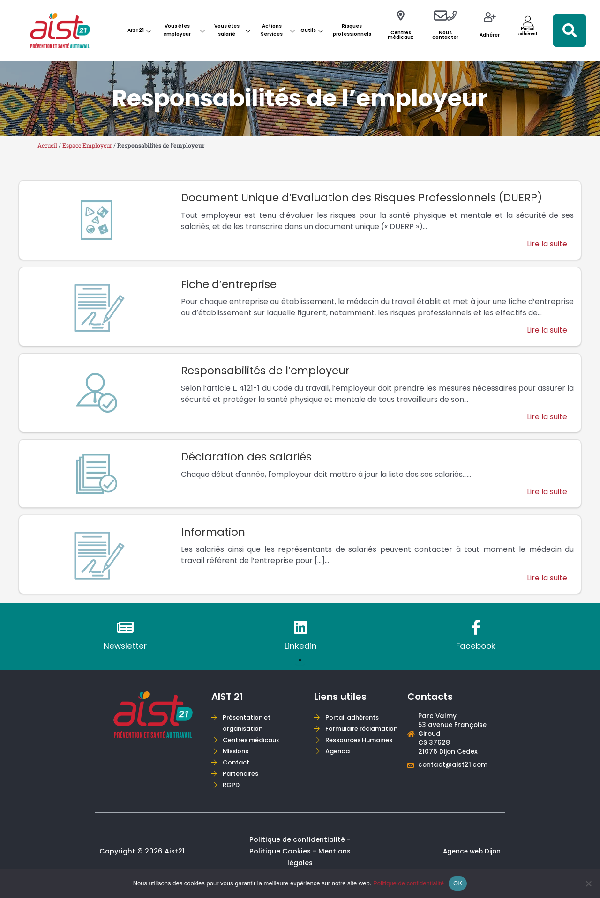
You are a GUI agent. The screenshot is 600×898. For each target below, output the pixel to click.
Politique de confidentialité (408, 883)
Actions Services (278, 29)
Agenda (339, 780)
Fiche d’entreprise (231, 285)
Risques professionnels (352, 29)
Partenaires (242, 780)
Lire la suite (546, 244)
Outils (311, 30)
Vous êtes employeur (183, 29)
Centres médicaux (400, 35)
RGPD (232, 792)
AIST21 (139, 30)
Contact (237, 769)
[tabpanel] (125, 641)
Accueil (49, 145)
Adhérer (490, 34)
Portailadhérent (527, 30)
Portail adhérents (355, 723)
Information (214, 535)
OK (457, 883)
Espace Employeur (90, 145)
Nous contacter (445, 35)
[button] (569, 30)
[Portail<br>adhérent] (528, 20)
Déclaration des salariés (248, 459)
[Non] (588, 883)
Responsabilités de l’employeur (269, 372)
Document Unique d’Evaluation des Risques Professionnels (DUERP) (370, 198)
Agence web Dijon (470, 859)
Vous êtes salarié (232, 29)
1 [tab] (300, 665)
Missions (237, 757)
